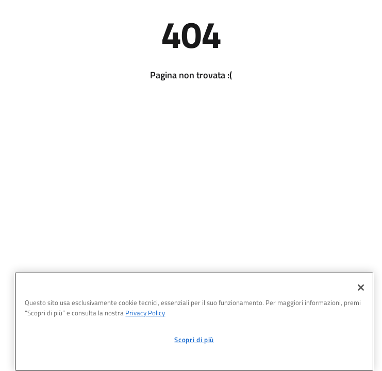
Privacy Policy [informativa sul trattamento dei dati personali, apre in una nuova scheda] (145, 313)
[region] (194, 321)
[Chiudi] (361, 287)
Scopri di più (194, 339)
